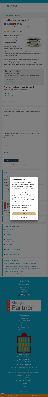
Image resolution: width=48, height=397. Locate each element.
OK (24, 213)
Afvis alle (24, 217)
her (26, 207)
